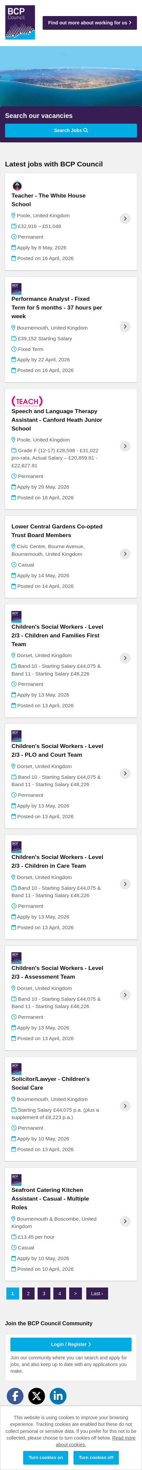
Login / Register (71, 1344)
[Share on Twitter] (36, 1396)
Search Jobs (71, 130)
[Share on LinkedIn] (58, 1396)
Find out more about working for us (90, 22)
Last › (97, 1293)
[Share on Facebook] (15, 1396)
